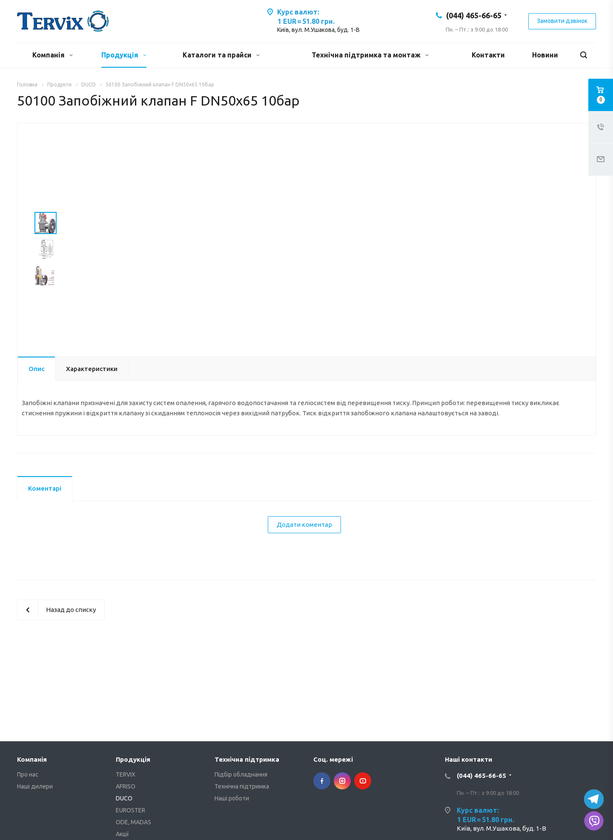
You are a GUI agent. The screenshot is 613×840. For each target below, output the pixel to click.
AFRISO (125, 786)
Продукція (123, 55)
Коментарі (44, 488)
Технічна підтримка (247, 759)
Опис (36, 368)
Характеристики (91, 368)
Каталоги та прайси (221, 55)
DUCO (124, 798)
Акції (122, 834)
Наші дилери (35, 786)
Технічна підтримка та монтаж (370, 55)
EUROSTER (130, 810)
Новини (545, 55)
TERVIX (125, 774)
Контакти (488, 55)
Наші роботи (232, 798)
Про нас (27, 774)
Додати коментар (304, 524)
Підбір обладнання (241, 774)
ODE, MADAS (133, 822)
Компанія (52, 55)
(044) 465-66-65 (473, 15)
